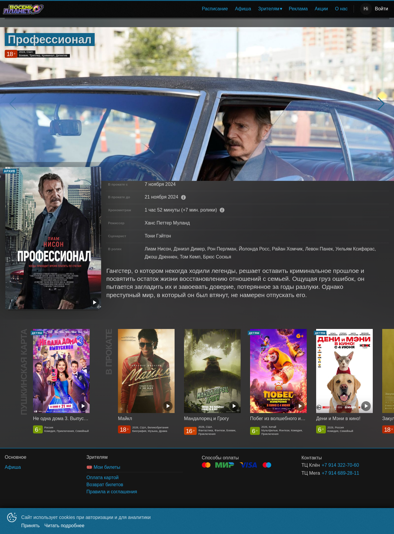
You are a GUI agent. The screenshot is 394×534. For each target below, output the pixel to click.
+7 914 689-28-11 (340, 473)
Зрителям (268, 8)
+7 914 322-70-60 (340, 465)
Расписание (215, 8)
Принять (30, 525)
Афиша (243, 8)
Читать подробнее (65, 525)
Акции (321, 8)
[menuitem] (214, 9)
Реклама (298, 8)
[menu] (199, 9)
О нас (341, 8)
